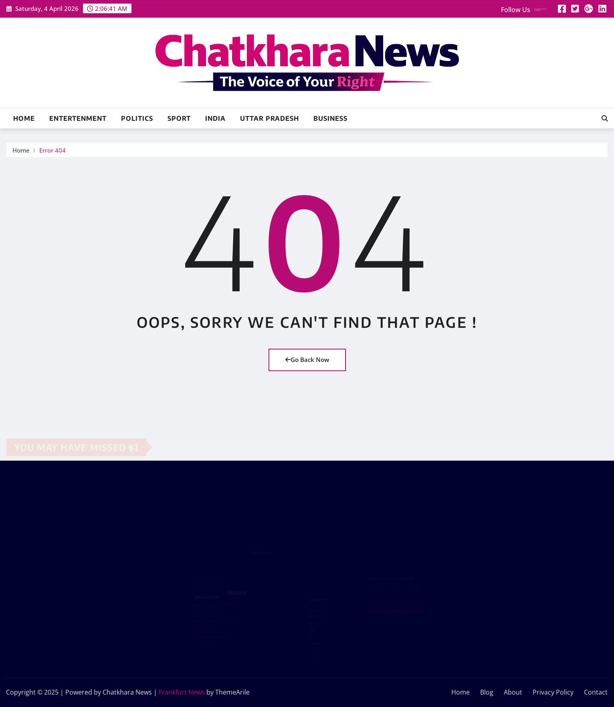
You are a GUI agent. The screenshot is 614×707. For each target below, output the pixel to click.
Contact (596, 692)
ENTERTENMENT (78, 118)
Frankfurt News (182, 692)
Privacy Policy (553, 692)
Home (24, 118)
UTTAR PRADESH (269, 118)
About (513, 692)
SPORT (179, 118)
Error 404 (52, 152)
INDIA (215, 118)
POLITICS (137, 118)
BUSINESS (330, 118)
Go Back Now (307, 360)
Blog (486, 692)
